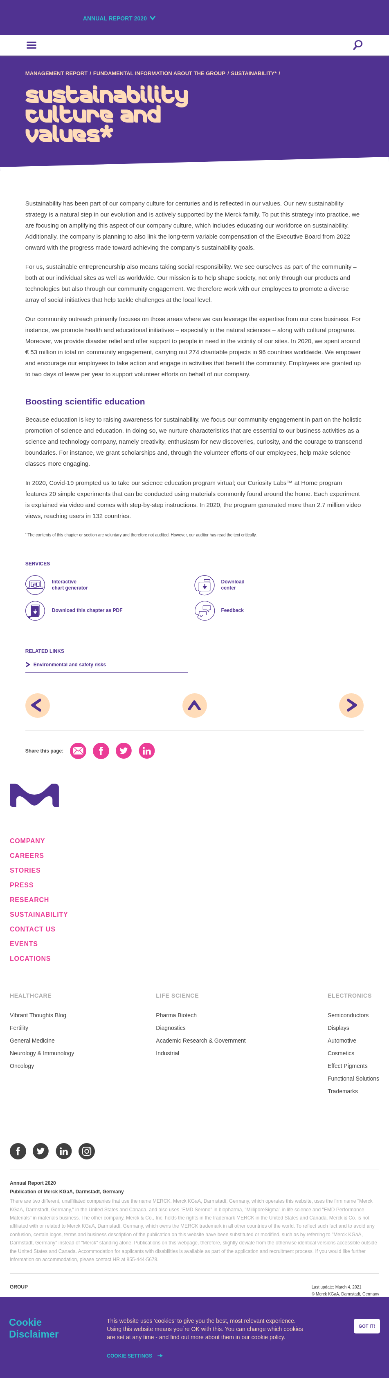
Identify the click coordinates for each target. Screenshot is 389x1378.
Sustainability (39, 914)
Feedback (232, 610)
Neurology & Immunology (42, 1053)
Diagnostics (170, 1028)
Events (24, 944)
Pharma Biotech (176, 1015)
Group (19, 1287)
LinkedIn (147, 751)
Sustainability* (254, 73)
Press (22, 885)
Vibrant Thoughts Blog (38, 1015)
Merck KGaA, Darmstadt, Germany (54, 19)
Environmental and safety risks (70, 665)
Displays (338, 1028)
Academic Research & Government (200, 1040)
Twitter (124, 751)
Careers (27, 856)
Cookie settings (130, 1355)
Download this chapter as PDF (87, 610)
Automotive (342, 1040)
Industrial (167, 1053)
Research (29, 900)
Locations (30, 959)
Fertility (19, 1028)
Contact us (33, 929)
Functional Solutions (353, 1078)
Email (78, 751)
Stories (25, 870)
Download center (233, 585)
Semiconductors (348, 1015)
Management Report (56, 73)
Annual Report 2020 (115, 18)
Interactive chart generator (70, 585)
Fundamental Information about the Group (159, 73)
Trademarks (343, 1091)
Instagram (87, 1151)
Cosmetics (341, 1053)
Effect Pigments (348, 1066)
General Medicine (32, 1040)
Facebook (101, 751)
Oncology (22, 1066)
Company (27, 841)
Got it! (367, 1326)
